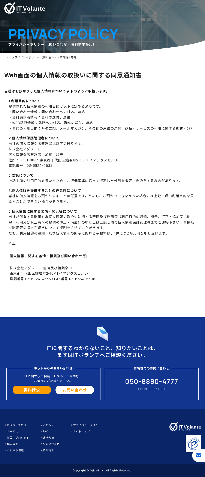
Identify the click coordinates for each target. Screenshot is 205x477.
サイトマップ (80, 431)
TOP (5, 57)
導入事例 (11, 444)
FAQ (44, 431)
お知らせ (47, 425)
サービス (11, 431)
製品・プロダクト (16, 437)
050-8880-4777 (151, 381)
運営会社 (47, 437)
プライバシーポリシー (85, 425)
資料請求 (32, 390)
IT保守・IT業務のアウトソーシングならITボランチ (24, 8)
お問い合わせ (75, 390)
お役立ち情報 (14, 450)
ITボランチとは (15, 425)
